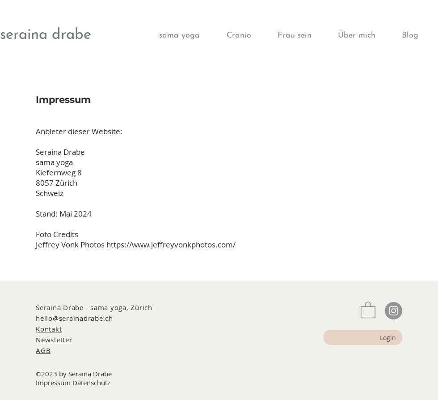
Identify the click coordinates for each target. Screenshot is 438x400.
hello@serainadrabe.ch (74, 318)
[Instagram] (393, 310)
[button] (186, 35)
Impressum (53, 382)
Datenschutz (91, 382)
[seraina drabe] (48, 36)
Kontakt (49, 328)
